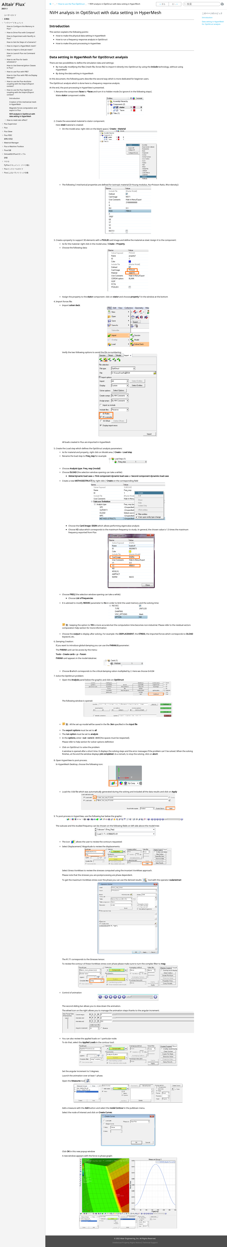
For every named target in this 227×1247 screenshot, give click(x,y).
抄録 (6, 157)
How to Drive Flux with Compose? (21, 32)
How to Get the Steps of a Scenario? (21, 42)
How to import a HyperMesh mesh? (21, 46)
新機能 (6, 19)
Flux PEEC (8, 135)
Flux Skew (8, 131)
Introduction (14, 98)
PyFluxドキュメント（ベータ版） (17, 165)
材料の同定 (8, 139)
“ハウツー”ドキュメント (13, 22)
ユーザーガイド (10, 15)
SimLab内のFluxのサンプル (15, 154)
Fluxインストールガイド (13, 169)
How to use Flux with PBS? (18, 71)
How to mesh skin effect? (17, 120)
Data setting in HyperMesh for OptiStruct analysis (213, 22)
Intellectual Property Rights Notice (127, 1242)
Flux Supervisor (10, 124)
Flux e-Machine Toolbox (14, 146)
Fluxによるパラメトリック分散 (16, 172)
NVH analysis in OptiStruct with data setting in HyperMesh (22, 115)
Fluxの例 (7, 150)
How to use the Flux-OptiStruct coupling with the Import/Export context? (20, 92)
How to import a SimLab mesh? (20, 49)
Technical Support (150, 1242)
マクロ (6, 161)
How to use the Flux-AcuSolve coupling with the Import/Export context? (20, 83)
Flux (6, 127)
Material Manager (11, 142)
